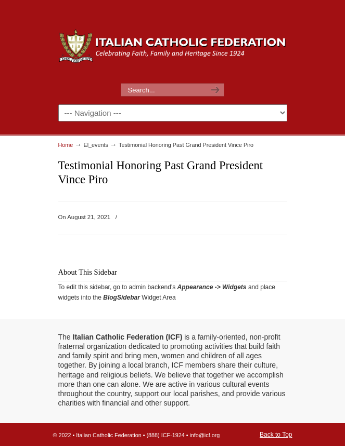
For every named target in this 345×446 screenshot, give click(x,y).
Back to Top (276, 434)
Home (65, 145)
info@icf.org (204, 435)
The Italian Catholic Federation (172, 42)
